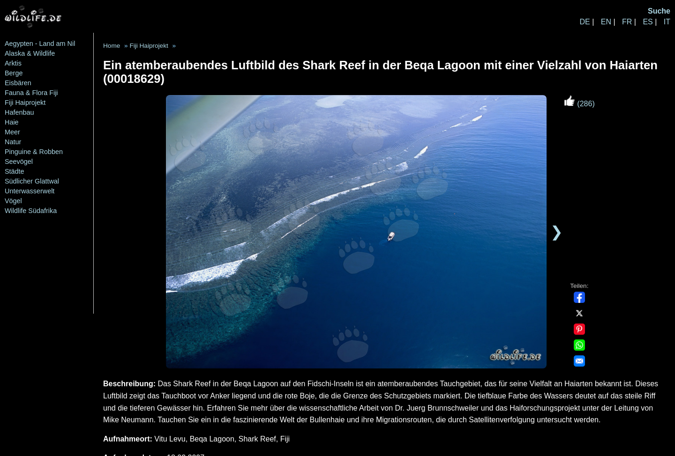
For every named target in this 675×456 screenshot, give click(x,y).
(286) (579, 104)
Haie (12, 122)
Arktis (13, 63)
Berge (13, 73)
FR (627, 22)
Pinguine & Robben (34, 151)
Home (111, 45)
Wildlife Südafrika (31, 210)
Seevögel (19, 161)
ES (647, 22)
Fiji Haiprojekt (25, 102)
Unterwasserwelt (29, 191)
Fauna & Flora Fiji (31, 92)
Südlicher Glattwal (32, 181)
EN (606, 22)
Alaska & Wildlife (30, 53)
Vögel (13, 201)
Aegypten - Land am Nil (40, 43)
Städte (14, 171)
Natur (13, 142)
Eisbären (18, 83)
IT (667, 22)
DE (584, 22)
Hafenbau (19, 112)
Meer (12, 132)
